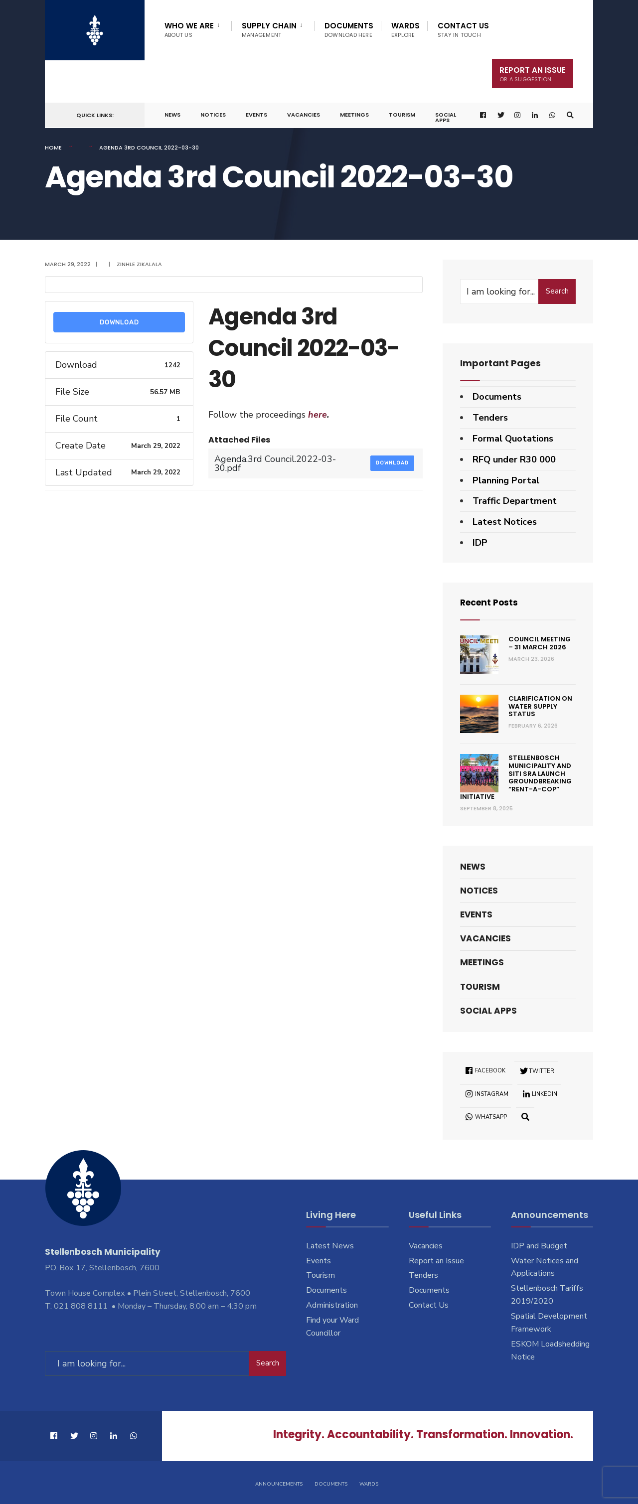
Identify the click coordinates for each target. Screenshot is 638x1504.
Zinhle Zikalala (139, 264)
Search (557, 291)
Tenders (490, 418)
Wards (405, 29)
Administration (332, 1305)
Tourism (402, 115)
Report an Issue (436, 1260)
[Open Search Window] (570, 115)
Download (119, 322)
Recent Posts (490, 602)
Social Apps (445, 117)
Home (53, 147)
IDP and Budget (539, 1245)
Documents (348, 29)
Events (256, 115)
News (172, 115)
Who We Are (189, 29)
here (316, 415)
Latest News (330, 1245)
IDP (480, 543)
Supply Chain (269, 29)
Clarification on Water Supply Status (540, 706)
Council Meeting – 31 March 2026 (539, 643)
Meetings (354, 115)
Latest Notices (505, 522)
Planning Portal (506, 480)
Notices (213, 115)
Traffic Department (515, 501)
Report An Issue (532, 74)
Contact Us (463, 29)
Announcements (279, 1483)
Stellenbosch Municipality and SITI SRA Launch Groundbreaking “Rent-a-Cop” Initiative (516, 777)
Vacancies (303, 115)
